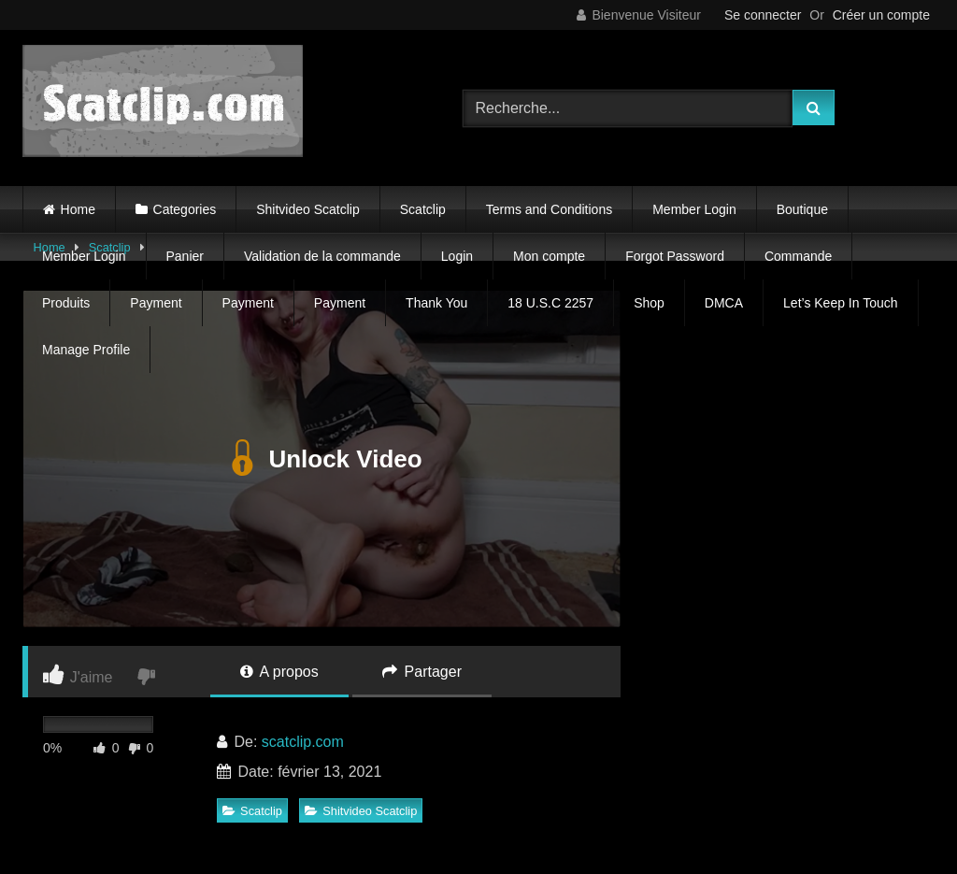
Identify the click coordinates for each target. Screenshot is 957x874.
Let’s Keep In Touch (840, 302)
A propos (279, 672)
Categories (185, 209)
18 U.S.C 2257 (550, 302)
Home (78, 209)
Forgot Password (674, 256)
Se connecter (763, 14)
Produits (66, 302)
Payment (155, 302)
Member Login (694, 209)
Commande (798, 256)
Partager (422, 672)
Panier (185, 256)
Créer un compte (881, 14)
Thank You (436, 302)
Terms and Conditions (549, 209)
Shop (649, 302)
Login (457, 256)
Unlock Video (321, 458)
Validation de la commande (322, 256)
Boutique (802, 209)
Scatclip (423, 209)
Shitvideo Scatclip (308, 209)
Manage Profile (86, 349)
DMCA (724, 302)
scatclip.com (303, 742)
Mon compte (549, 256)
